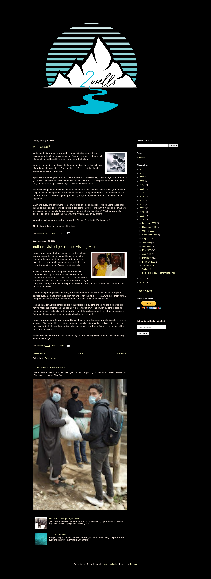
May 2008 (146, 250)
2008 (142, 220)
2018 (142, 181)
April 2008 (147, 254)
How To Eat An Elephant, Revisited (64, 518)
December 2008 (149, 223)
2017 (142, 185)
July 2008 (146, 242)
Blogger (133, 564)
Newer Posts (39, 353)
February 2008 (149, 262)
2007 (142, 279)
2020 (142, 173)
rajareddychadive (110, 564)
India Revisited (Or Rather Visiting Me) (64, 247)
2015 (142, 193)
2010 (142, 212)
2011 (142, 208)
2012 (142, 204)
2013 (142, 200)
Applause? (41, 147)
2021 (142, 169)
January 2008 (148, 265)
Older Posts (121, 353)
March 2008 (147, 258)
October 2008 (148, 231)
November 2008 (149, 227)
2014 (142, 196)
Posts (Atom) (50, 358)
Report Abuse (144, 290)
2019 (142, 177)
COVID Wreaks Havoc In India (49, 367)
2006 (142, 282)
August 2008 (148, 238)
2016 (142, 189)
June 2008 (147, 246)
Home (80, 353)
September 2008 (149, 235)
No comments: (58, 233)
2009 (142, 216)
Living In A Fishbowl (57, 534)
